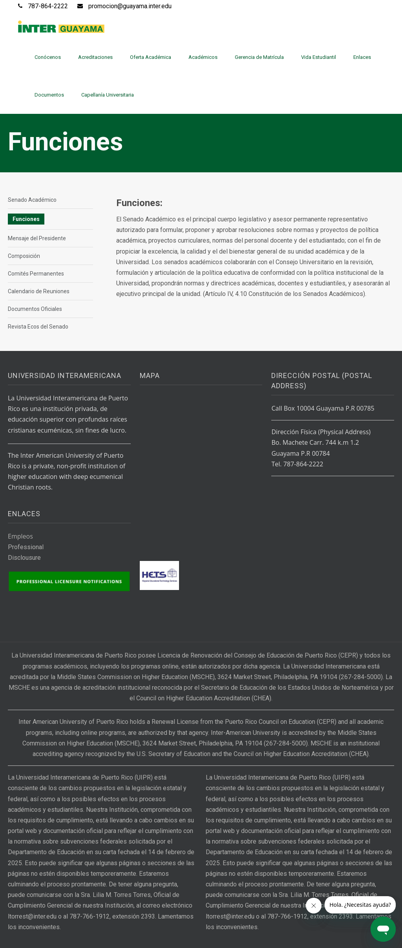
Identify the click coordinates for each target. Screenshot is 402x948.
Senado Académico (32, 200)
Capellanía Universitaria (107, 95)
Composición (24, 256)
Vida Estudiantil (318, 57)
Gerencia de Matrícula (259, 57)
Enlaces (362, 57)
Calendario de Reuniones (38, 291)
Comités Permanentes (36, 273)
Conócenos (48, 57)
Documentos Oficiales (35, 309)
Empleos (20, 536)
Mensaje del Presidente (37, 238)
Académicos (202, 57)
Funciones (26, 219)
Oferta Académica (150, 57)
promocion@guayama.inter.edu (130, 6)
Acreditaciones (95, 57)
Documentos (49, 95)
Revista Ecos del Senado (38, 326)
